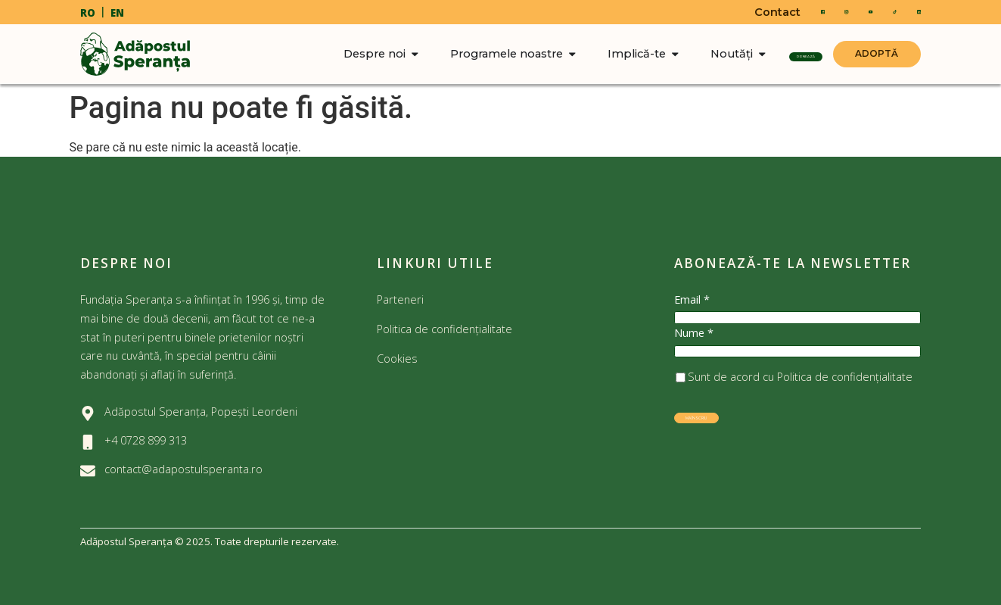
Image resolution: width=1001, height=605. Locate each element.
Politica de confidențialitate (444, 328)
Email (692, 299)
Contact (737, 12)
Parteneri (400, 299)
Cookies (399, 358)
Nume (693, 349)
